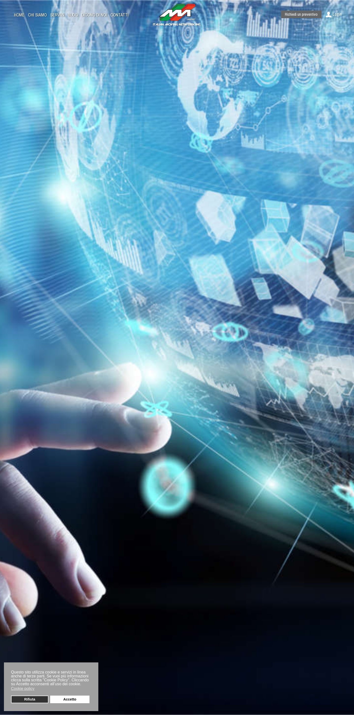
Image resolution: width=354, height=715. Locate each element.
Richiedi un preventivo (301, 14)
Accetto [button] (69, 699)
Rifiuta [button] (29, 699)
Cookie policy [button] (22, 688)
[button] (37, 689)
